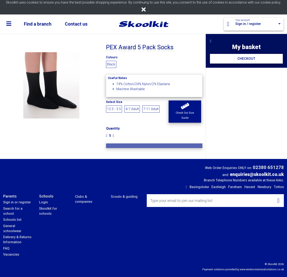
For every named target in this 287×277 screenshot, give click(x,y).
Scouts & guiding (124, 197)
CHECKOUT (246, 59)
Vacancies (11, 254)
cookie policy (270, 2)
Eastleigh (218, 187)
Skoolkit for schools (48, 211)
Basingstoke (199, 187)
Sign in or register (17, 202)
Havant (249, 187)
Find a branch (37, 24)
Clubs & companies (83, 199)
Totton (279, 187)
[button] (185, 111)
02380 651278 (268, 167)
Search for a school (12, 211)
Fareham (235, 187)
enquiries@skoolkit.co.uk (257, 174)
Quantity (113, 128)
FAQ (6, 248)
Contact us (76, 24)
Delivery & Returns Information (17, 239)
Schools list (12, 220)
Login (43, 202)
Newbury (264, 187)
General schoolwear (12, 228)
